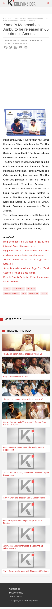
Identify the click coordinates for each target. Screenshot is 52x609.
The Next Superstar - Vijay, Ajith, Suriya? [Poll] (23, 399)
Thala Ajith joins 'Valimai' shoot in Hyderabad (22, 354)
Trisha (44, 293)
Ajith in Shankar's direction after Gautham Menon (24, 498)
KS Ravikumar (18, 289)
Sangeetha (33, 293)
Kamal (6, 289)
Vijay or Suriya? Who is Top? (15, 376)
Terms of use (15, 596)
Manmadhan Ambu (11, 293)
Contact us (14, 589)
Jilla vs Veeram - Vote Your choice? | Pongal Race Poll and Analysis (24, 423)
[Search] (48, 3)
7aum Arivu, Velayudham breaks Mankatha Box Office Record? (23, 547)
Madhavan (31, 289)
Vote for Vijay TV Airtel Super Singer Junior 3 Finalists (22, 522)
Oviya (24, 293)
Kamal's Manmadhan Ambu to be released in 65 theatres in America (26, 19)
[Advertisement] (26, 78)
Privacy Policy (16, 593)
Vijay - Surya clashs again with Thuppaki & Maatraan (26, 571)
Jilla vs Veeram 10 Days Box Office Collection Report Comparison (26, 473)
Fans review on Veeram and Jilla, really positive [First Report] (23, 448)
